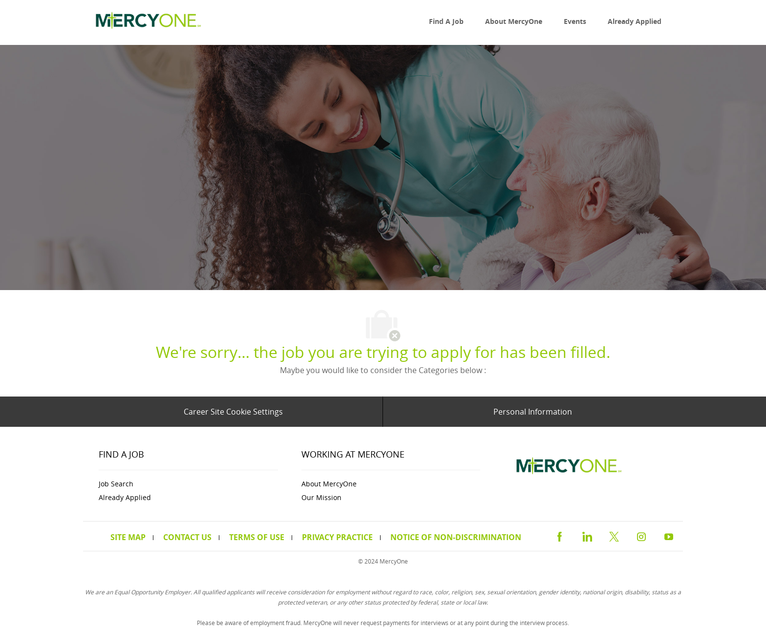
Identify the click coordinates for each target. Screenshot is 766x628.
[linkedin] (587, 535)
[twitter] (614, 535)
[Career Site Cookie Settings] (233, 412)
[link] (146, 22)
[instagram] (641, 535)
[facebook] (559, 535)
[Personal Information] (533, 412)
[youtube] (669, 535)
